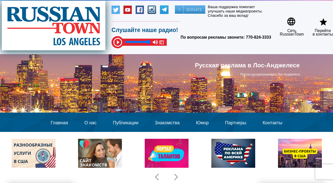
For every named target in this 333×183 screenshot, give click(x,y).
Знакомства (167, 122)
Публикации (125, 122)
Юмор (202, 122)
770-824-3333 (258, 37)
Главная (59, 122)
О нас (90, 122)
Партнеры (235, 122)
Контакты (272, 122)
